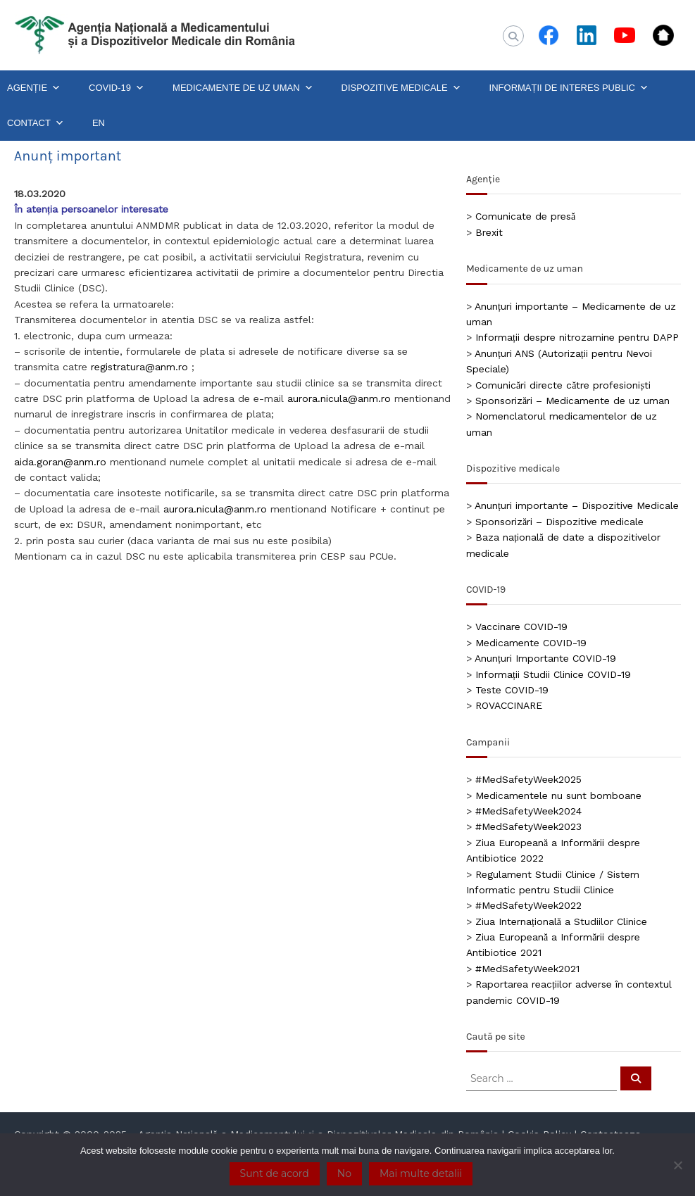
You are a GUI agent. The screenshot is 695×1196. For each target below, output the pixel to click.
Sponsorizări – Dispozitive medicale (559, 521)
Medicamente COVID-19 (531, 642)
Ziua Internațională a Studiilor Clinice (561, 921)
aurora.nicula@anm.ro (339, 398)
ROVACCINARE (508, 705)
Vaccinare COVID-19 (521, 626)
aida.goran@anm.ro (60, 461)
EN (98, 123)
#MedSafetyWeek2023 (528, 826)
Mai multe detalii (421, 1173)
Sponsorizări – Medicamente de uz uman (572, 400)
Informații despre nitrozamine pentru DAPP (577, 337)
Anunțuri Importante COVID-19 (545, 658)
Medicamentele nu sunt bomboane (558, 795)
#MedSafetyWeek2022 (528, 905)
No (344, 1173)
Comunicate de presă (525, 216)
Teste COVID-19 (512, 689)
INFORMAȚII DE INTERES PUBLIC (569, 88)
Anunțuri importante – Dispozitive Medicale (577, 505)
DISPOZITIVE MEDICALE (401, 88)
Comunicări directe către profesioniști (563, 385)
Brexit (489, 232)
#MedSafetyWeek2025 (528, 779)
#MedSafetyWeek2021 (527, 968)
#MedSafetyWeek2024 (528, 811)
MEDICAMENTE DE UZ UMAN (243, 88)
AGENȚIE (34, 88)
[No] (677, 1165)
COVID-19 (116, 88)
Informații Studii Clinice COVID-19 (553, 674)
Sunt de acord (274, 1173)
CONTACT (35, 123)
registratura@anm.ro (139, 366)
